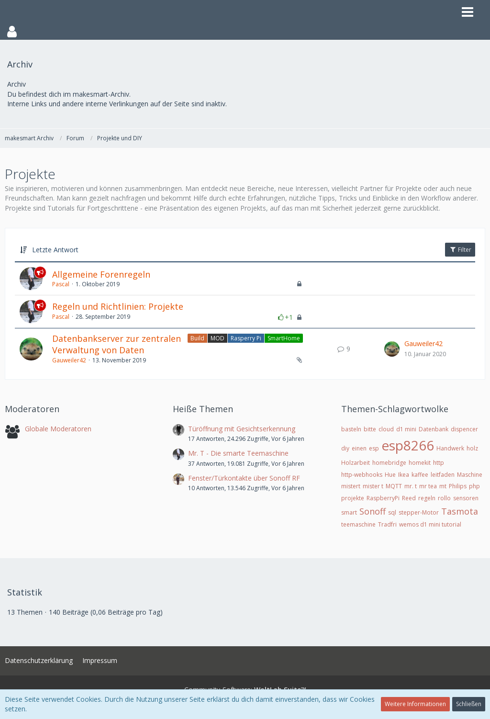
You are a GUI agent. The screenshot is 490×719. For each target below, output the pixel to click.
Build (197, 338)
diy (345, 448)
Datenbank (433, 429)
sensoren (466, 498)
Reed (409, 498)
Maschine (469, 475)
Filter (460, 250)
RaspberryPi (383, 498)
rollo (444, 498)
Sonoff (372, 511)
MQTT (394, 486)
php (474, 486)
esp (374, 448)
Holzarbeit (355, 463)
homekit (420, 463)
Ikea (403, 475)
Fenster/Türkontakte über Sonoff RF (244, 478)
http (438, 463)
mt (442, 486)
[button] (245, 31)
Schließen (468, 704)
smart (349, 512)
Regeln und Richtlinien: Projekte (117, 306)
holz (472, 448)
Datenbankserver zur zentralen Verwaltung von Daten (116, 344)
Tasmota (459, 511)
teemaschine (358, 524)
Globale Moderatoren (58, 428)
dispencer (464, 429)
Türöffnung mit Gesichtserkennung (241, 428)
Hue (390, 475)
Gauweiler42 (69, 360)
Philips (458, 486)
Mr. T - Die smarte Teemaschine (238, 453)
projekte (352, 498)
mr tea (428, 486)
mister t (373, 486)
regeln (426, 498)
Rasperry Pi (246, 338)
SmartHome (283, 338)
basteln (351, 429)
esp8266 (407, 445)
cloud (386, 429)
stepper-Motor (419, 512)
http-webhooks (361, 475)
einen (359, 448)
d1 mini (406, 429)
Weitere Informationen (415, 704)
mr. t (410, 486)
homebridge (389, 463)
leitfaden (443, 475)
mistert (350, 486)
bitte (370, 429)
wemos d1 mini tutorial (430, 524)
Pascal (60, 284)
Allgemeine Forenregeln (101, 274)
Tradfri (387, 524)
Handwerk (450, 448)
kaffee (420, 475)
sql (392, 512)
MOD (217, 338)
